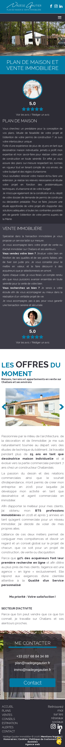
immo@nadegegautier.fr (32, 670)
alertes (7, 727)
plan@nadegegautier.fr (32, 663)
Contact (33, 683)
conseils (8, 719)
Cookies (23, 739)
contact (8, 731)
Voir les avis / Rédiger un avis (32, 114)
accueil (7, 706)
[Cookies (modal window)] (59, 741)
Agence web (32, 744)
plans (6, 710)
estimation (10, 723)
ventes (7, 715)
